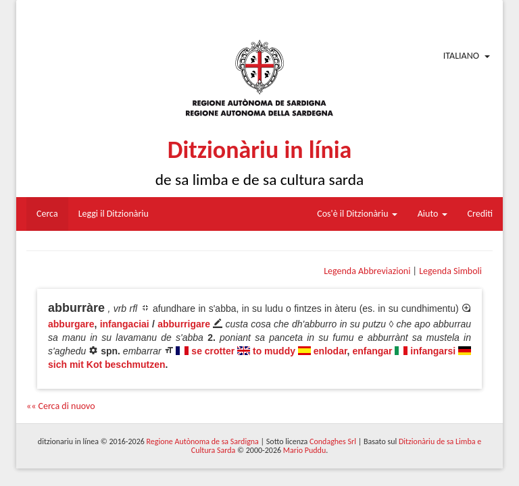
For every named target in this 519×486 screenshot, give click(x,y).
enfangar (372, 351)
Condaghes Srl (333, 441)
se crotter (212, 351)
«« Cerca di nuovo (60, 406)
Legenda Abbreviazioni (367, 271)
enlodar (330, 351)
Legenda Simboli (450, 271)
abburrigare (183, 324)
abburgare (71, 324)
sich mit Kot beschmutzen (106, 364)
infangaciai (124, 324)
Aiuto (432, 213)
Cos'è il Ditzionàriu (357, 213)
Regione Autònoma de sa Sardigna (203, 441)
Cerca (47, 213)
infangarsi (432, 351)
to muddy (274, 351)
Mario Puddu (304, 450)
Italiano (461, 55)
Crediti (480, 213)
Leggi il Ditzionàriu (113, 213)
